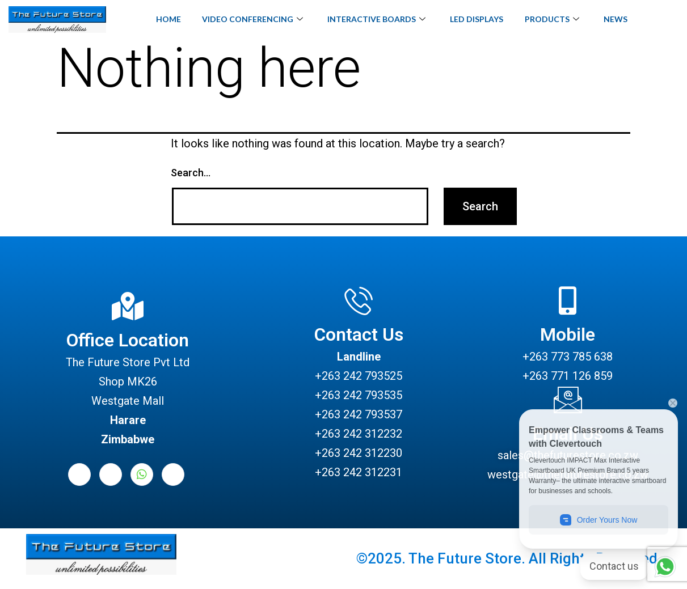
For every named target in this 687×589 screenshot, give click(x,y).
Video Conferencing (250, 19)
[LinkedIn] (110, 474)
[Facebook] (79, 474)
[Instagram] (173, 474)
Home (164, 19)
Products (554, 19)
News (619, 19)
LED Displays (477, 19)
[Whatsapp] (141, 474)
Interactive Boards (376, 19)
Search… (190, 173)
